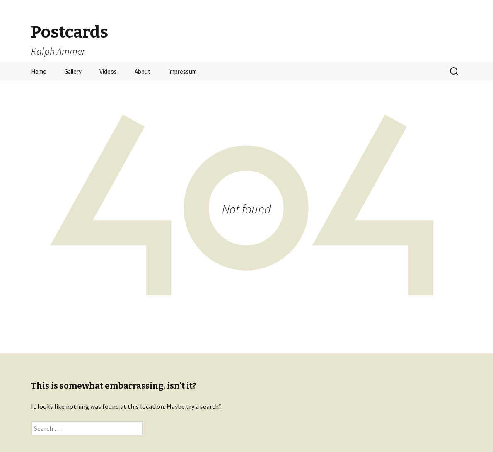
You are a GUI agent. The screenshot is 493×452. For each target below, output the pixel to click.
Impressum (182, 71)
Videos (108, 71)
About (142, 71)
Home (38, 71)
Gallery (73, 71)
